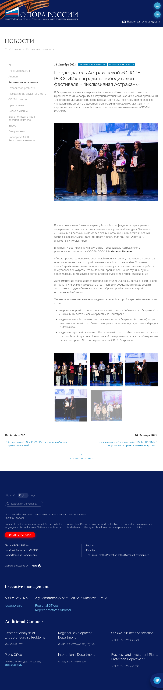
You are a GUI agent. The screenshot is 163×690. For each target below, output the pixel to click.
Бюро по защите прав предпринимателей (21, 118)
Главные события (19, 70)
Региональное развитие (38, 49)
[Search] (24, 504)
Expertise (91, 550)
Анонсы (13, 76)
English (23, 495)
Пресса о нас (16, 105)
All (9, 65)
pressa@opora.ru (13, 665)
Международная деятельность (27, 93)
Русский (10, 495)
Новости (16, 49)
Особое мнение (18, 111)
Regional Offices (47, 605)
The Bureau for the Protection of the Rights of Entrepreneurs (117, 555)
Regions (90, 545)
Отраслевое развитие (21, 88)
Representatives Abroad (53, 610)
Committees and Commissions (21, 555)
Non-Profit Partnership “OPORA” (21, 550)
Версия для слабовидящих (141, 21)
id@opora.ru (13, 605)
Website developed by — (23, 565)
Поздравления (17, 131)
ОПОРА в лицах (17, 99)
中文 (33, 495)
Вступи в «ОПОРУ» (20, 534)
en (157, 14)
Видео (12, 125)
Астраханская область (121, 64)
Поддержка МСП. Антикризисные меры (21, 139)
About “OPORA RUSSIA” (17, 545)
